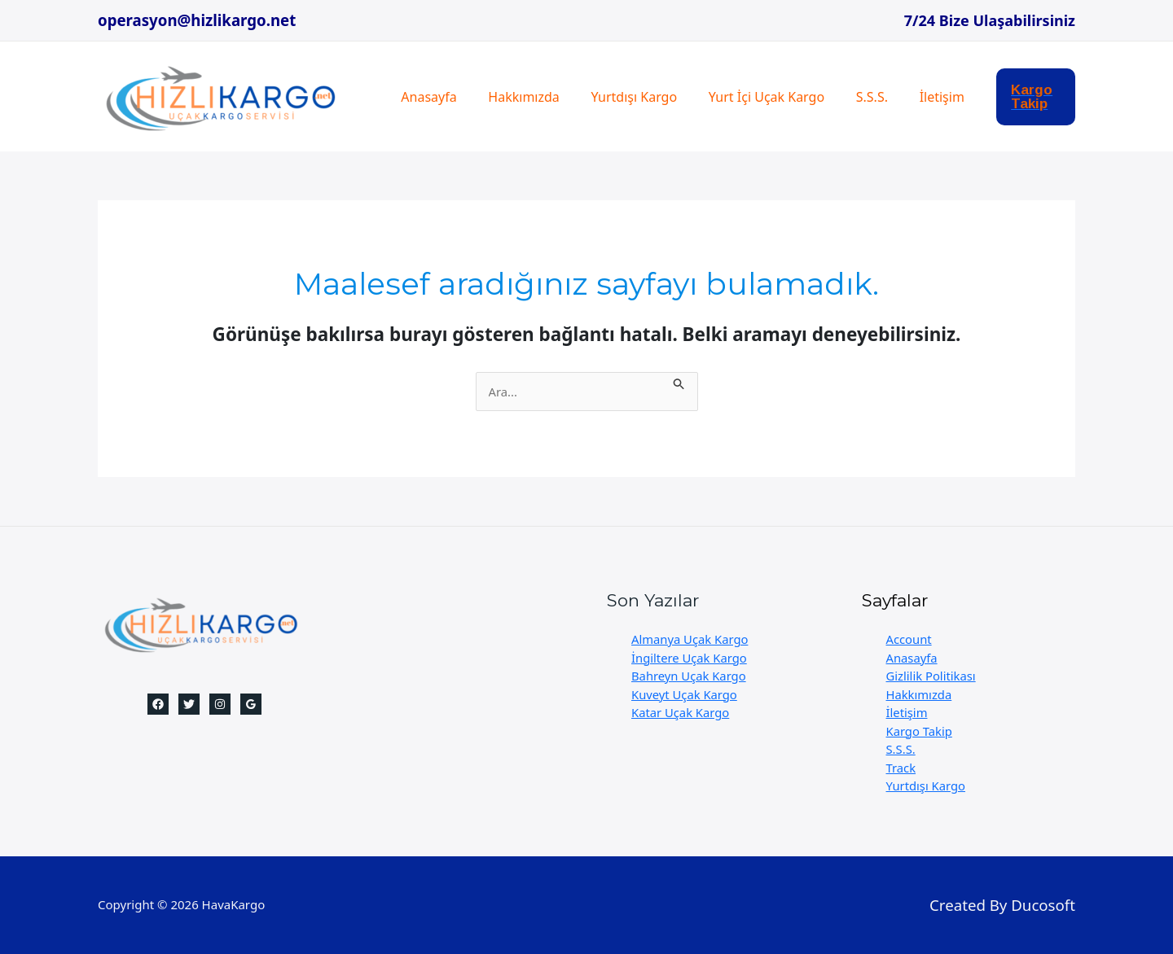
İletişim (912, 97)
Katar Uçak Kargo (681, 712)
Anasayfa (426, 97)
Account (909, 639)
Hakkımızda (515, 97)
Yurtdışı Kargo (621, 97)
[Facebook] (158, 704)
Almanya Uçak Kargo (690, 639)
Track (901, 767)
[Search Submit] (684, 381)
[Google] (250, 704)
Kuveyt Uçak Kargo (685, 694)
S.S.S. (847, 97)
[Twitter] (189, 704)
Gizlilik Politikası (932, 675)
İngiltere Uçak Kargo (690, 658)
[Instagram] (220, 704)
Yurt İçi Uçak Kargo (747, 97)
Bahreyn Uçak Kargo (689, 675)
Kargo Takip (920, 731)
